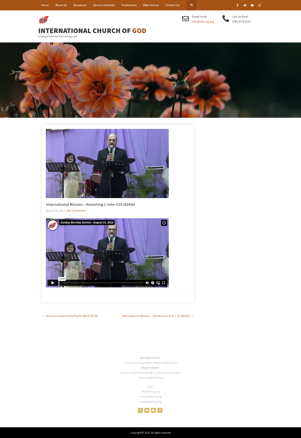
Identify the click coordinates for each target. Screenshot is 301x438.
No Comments (76, 211)
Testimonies (129, 5)
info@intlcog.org (203, 22)
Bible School (151, 5)
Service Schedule (104, 5)
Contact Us (172, 5)
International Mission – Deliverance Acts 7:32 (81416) (158, 316)
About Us (61, 5)
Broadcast (80, 5)
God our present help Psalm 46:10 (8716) (70, 316)
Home (45, 5)
